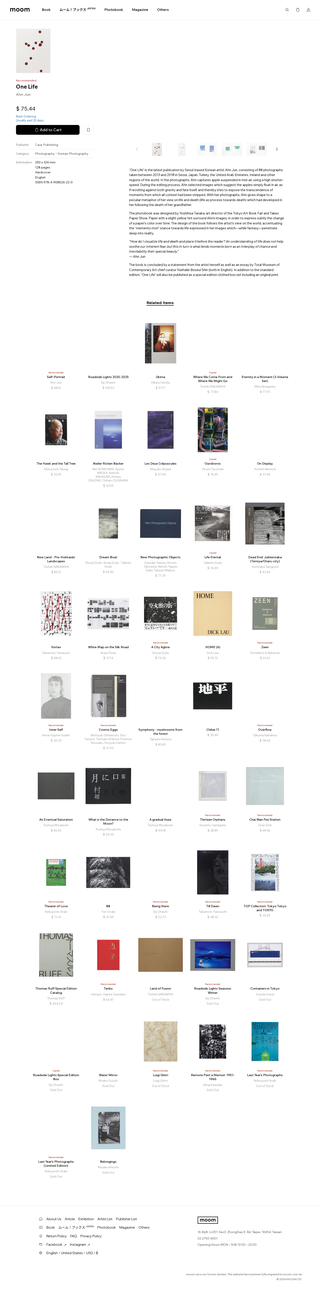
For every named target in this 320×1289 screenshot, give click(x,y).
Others (163, 10)
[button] (277, 149)
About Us (53, 1219)
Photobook (113, 10)
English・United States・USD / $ (72, 1253)
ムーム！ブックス (78, 9)
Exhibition (86, 1219)
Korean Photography (73, 154)
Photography (45, 154)
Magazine (140, 10)
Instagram (80, 1244)
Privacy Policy (91, 1236)
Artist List (105, 1219)
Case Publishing (46, 145)
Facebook (56, 1244)
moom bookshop (20, 9)
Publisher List (126, 1219)
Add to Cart (48, 130)
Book (46, 10)
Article (70, 1219)
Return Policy (56, 1236)
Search (287, 9)
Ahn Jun (23, 94)
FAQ (73, 1236)
